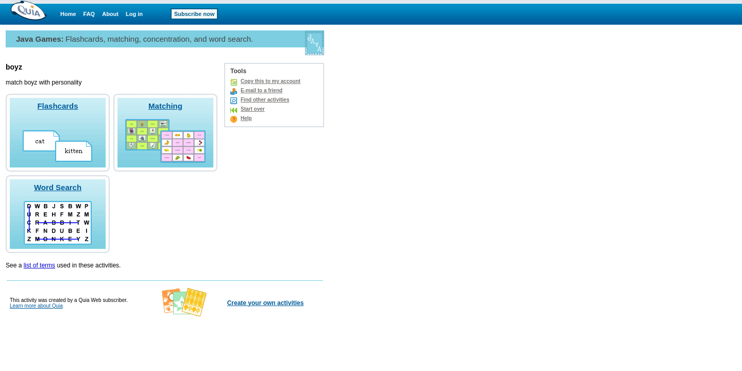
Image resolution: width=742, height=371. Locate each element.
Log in (134, 14)
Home (68, 14)
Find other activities (265, 100)
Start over (253, 109)
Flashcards (57, 106)
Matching (165, 106)
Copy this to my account (270, 81)
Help (246, 118)
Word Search (57, 187)
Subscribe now (194, 14)
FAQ (89, 14)
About (110, 14)
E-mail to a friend (261, 90)
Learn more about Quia (36, 306)
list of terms (39, 265)
